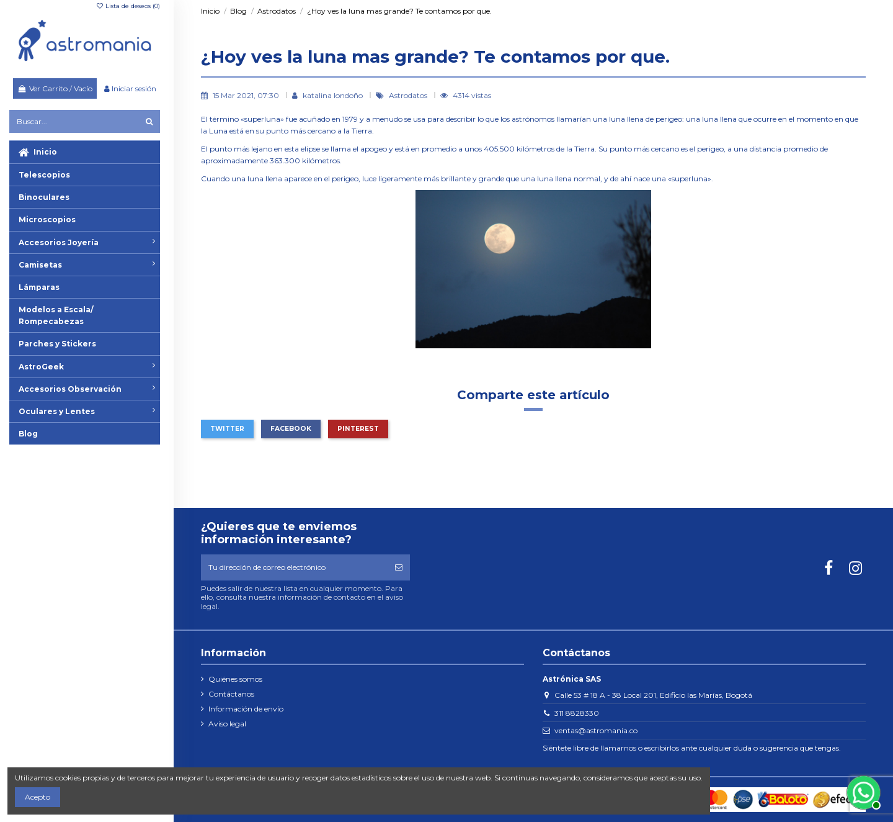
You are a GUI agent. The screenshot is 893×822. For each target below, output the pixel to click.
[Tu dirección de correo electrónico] (294, 567)
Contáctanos (231, 693)
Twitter (227, 429)
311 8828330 (576, 713)
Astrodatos (409, 95)
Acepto (37, 797)
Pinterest (358, 429)
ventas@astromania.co (596, 730)
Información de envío (245, 708)
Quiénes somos (235, 679)
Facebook (290, 429)
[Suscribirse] (399, 567)
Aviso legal (227, 723)
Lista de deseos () (128, 6)
